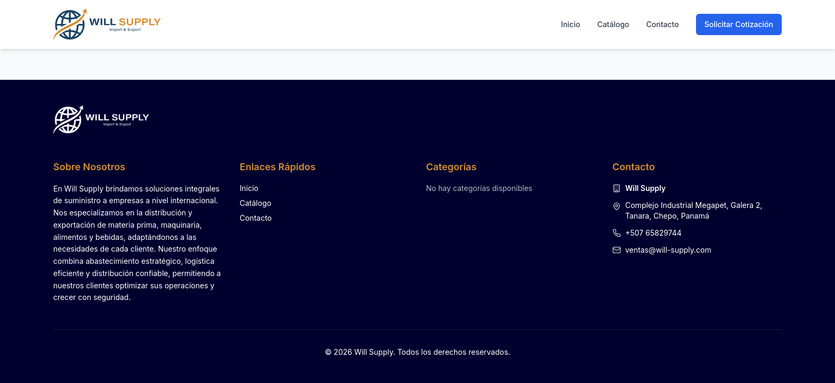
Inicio (570, 24)
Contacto (662, 24)
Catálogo (613, 24)
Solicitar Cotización (739, 24)
